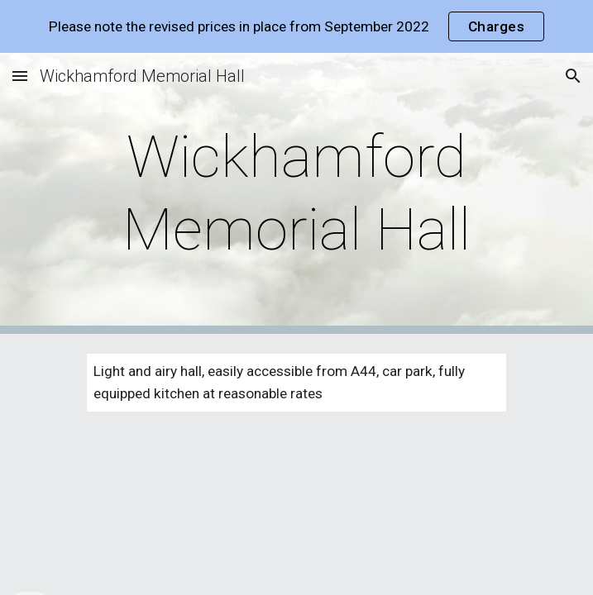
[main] (296, 194)
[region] (296, 26)
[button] (20, 75)
